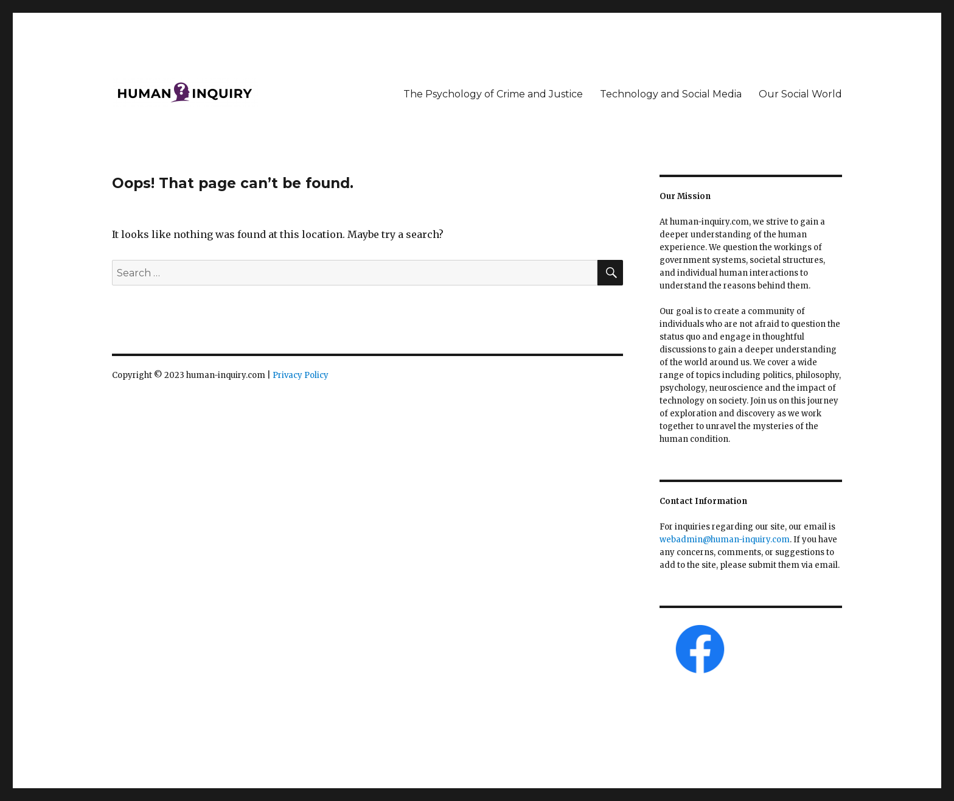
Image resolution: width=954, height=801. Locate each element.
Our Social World (800, 94)
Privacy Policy (301, 375)
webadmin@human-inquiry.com (725, 539)
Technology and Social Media (671, 94)
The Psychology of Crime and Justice (493, 94)
